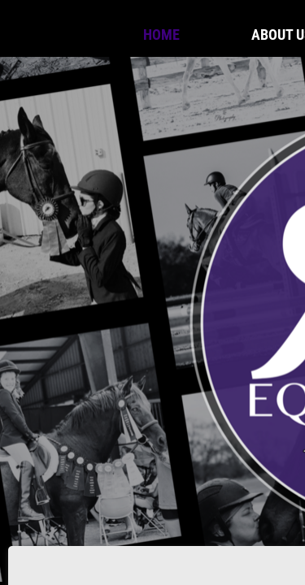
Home (161, 34)
